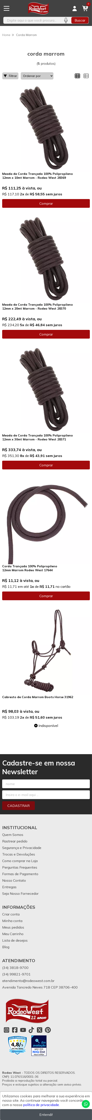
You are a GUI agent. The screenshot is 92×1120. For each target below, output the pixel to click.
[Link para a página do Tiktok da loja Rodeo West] (31, 1030)
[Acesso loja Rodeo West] (74, 8)
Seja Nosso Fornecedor (20, 893)
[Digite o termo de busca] (31, 20)
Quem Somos (12, 834)
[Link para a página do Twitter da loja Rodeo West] (40, 1030)
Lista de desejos (15, 940)
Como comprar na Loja (20, 861)
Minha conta (12, 921)
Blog (5, 947)
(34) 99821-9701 (16, 974)
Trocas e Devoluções (18, 854)
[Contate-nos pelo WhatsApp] (86, 1104)
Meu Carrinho (12, 934)
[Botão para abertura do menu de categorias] (6, 8)
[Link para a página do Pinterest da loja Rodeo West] (48, 1030)
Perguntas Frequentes (19, 867)
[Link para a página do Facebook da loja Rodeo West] (15, 1030)
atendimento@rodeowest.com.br (28, 981)
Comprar (46, 203)
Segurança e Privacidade (21, 848)
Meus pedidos (13, 927)
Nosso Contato (14, 880)
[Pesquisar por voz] (65, 20)
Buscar (80, 20)
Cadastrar (18, 805)
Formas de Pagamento (20, 874)
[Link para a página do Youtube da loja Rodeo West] (23, 1030)
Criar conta (11, 914)
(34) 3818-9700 (15, 967)
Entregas (9, 887)
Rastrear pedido (14, 841)
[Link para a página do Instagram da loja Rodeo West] (6, 1030)
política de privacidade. (41, 1105)
